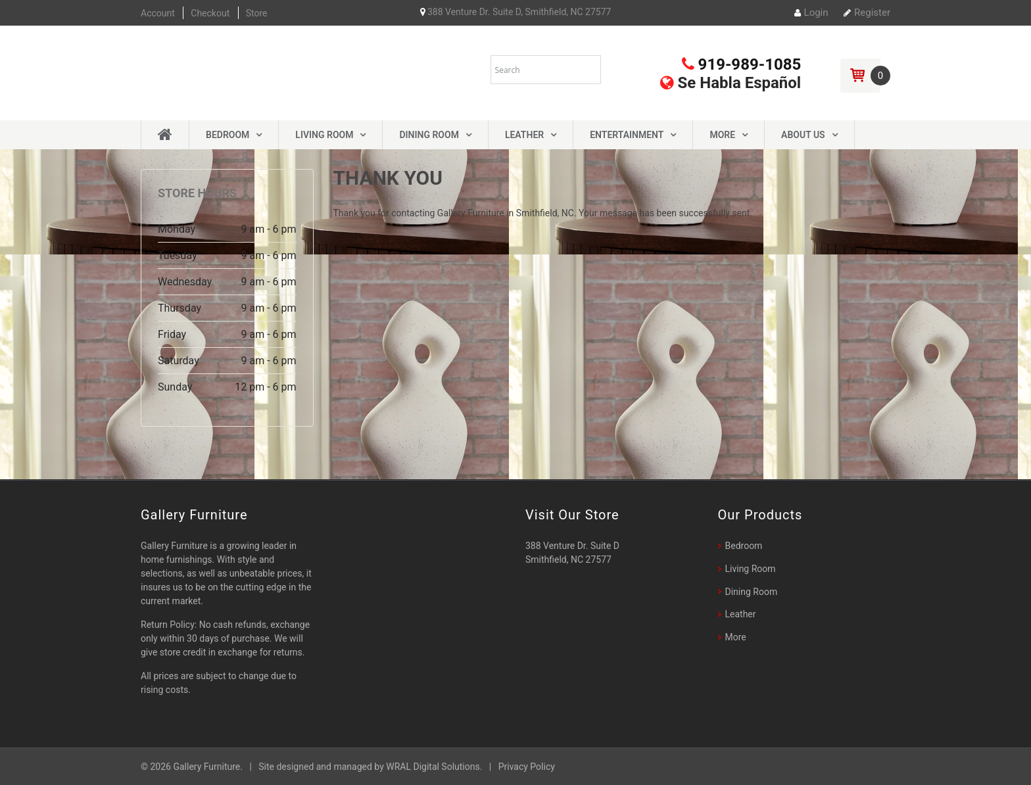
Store (257, 13)
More (722, 135)
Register (867, 12)
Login (811, 12)
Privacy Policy (526, 766)
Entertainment (626, 135)
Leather (524, 135)
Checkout (210, 13)
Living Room (324, 135)
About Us (803, 135)
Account (158, 13)
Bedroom (227, 135)
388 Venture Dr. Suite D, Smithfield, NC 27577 (515, 12)
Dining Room (428, 135)
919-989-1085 (742, 64)
